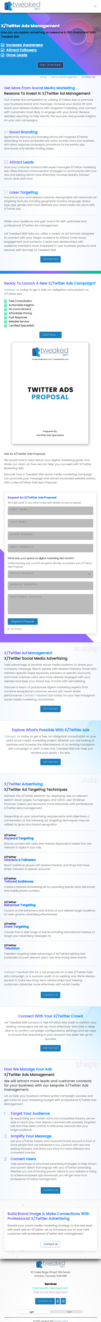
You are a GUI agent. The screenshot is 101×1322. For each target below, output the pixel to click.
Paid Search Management (50, 1288)
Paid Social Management (50, 1292)
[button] (95, 6)
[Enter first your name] (50, 510)
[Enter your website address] (50, 586)
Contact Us (50, 995)
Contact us (11, 290)
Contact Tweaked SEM (38, 695)
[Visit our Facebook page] (58, 1301)
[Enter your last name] (50, 523)
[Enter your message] (50, 604)
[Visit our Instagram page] (63, 1301)
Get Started (50, 65)
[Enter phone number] (50, 535)
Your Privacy (16, 629)
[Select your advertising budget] (50, 574)
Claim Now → (50, 335)
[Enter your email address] (50, 548)
